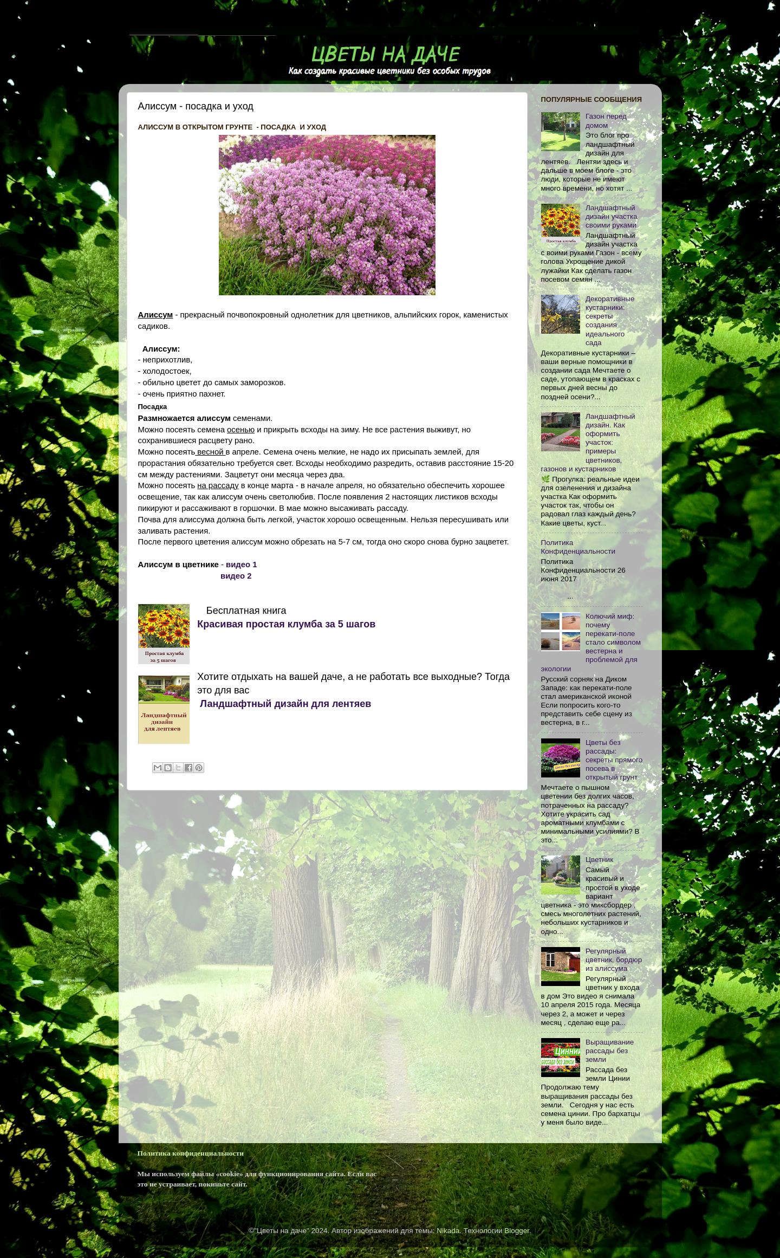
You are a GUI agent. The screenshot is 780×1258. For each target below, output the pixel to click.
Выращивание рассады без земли (610, 1051)
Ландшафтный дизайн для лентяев (284, 703)
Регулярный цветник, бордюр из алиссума (614, 959)
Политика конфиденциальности (191, 1153)
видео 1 (241, 564)
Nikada (448, 1231)
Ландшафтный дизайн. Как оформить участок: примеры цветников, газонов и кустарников (588, 442)
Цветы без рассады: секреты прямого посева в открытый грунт (614, 760)
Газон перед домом (606, 120)
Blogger (516, 1231)
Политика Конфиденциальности (578, 547)
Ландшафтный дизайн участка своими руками (612, 216)
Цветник (599, 859)
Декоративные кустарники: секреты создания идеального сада (610, 321)
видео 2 (237, 576)
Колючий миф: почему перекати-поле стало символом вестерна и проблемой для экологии (591, 642)
